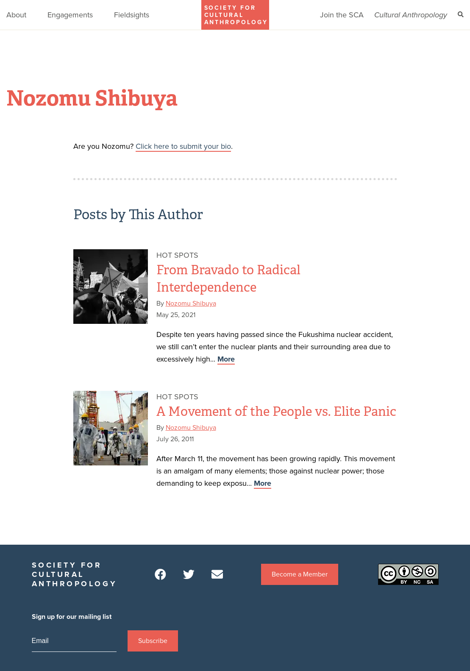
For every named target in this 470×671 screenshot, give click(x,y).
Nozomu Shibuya (191, 303)
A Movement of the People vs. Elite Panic (276, 412)
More (226, 359)
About (16, 14)
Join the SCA (342, 14)
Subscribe (152, 641)
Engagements (70, 14)
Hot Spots (177, 255)
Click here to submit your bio (183, 146)
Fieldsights (131, 14)
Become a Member (300, 574)
